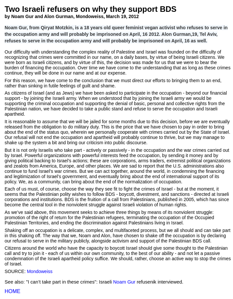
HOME (12, 291)
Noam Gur (124, 282)
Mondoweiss (40, 271)
